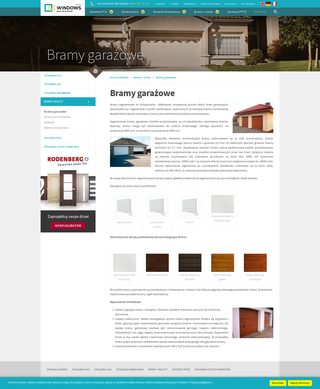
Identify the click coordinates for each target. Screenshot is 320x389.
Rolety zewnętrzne (56, 128)
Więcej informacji (299, 383)
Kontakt (160, 4)
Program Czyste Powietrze (61, 147)
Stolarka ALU (133, 12)
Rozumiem (278, 383)
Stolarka (52, 76)
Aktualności (248, 4)
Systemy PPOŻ (237, 12)
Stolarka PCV (101, 12)
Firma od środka (210, 4)
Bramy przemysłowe (57, 117)
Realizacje (230, 4)
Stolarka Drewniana (169, 12)
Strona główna (57, 369)
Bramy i (158, 369)
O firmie (174, 4)
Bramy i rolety (206, 12)
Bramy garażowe (55, 112)
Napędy (49, 122)
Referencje (190, 4)
